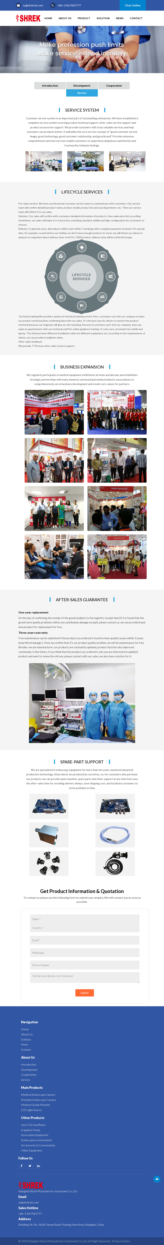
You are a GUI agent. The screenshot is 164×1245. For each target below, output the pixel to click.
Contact (136, 18)
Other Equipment (31, 1150)
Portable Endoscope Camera (38, 1099)
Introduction (50, 85)
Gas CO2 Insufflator (33, 1124)
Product (84, 18)
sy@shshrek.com (33, 5)
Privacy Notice (121, 1241)
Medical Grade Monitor (35, 1104)
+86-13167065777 (69, 5)
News (119, 18)
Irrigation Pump (30, 1130)
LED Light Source (31, 1110)
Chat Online (132, 5)
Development (81, 85)
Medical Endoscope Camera (38, 1094)
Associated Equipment (34, 1135)
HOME (48, 18)
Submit (85, 992)
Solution (103, 18)
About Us (65, 18)
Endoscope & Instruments (36, 1140)
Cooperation (114, 85)
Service (82, 92)
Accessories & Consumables (38, 1145)
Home (25, 1029)
